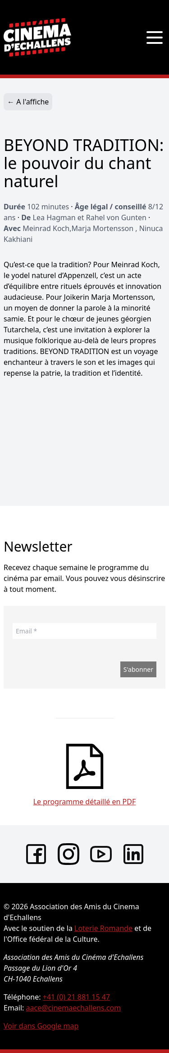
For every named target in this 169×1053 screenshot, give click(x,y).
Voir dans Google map (41, 1026)
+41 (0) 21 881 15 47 (76, 997)
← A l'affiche (28, 102)
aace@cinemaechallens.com (73, 1008)
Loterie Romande (103, 928)
